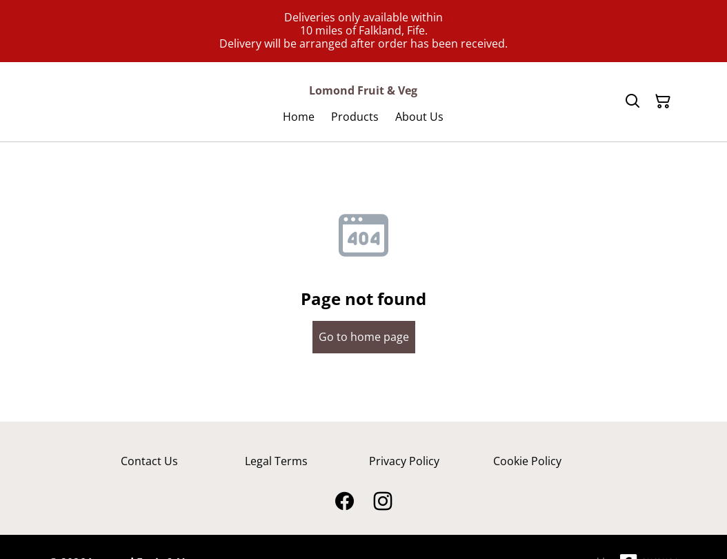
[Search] (632, 101)
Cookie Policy (527, 461)
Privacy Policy (404, 461)
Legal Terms (276, 461)
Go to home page (364, 336)
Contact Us (149, 461)
